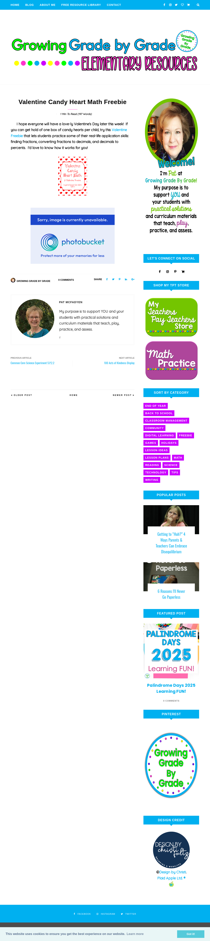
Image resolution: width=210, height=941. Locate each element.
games (150, 442)
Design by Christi (172, 872)
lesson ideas (156, 450)
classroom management (166, 420)
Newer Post (122, 395)
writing (151, 479)
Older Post (23, 395)
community (154, 428)
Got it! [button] (191, 934)
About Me (47, 4)
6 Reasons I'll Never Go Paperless (171, 594)
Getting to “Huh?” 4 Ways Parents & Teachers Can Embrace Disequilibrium (171, 542)
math (178, 457)
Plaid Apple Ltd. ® (171, 878)
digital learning (159, 435)
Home (15, 4)
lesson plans (157, 457)
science (171, 465)
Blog (29, 4)
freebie (185, 435)
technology (155, 472)
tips (174, 472)
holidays (169, 442)
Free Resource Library (81, 4)
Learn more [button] (135, 934)
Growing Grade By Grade (33, 281)
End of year (155, 405)
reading (152, 465)
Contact (114, 4)
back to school (159, 413)
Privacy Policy (23, 14)
